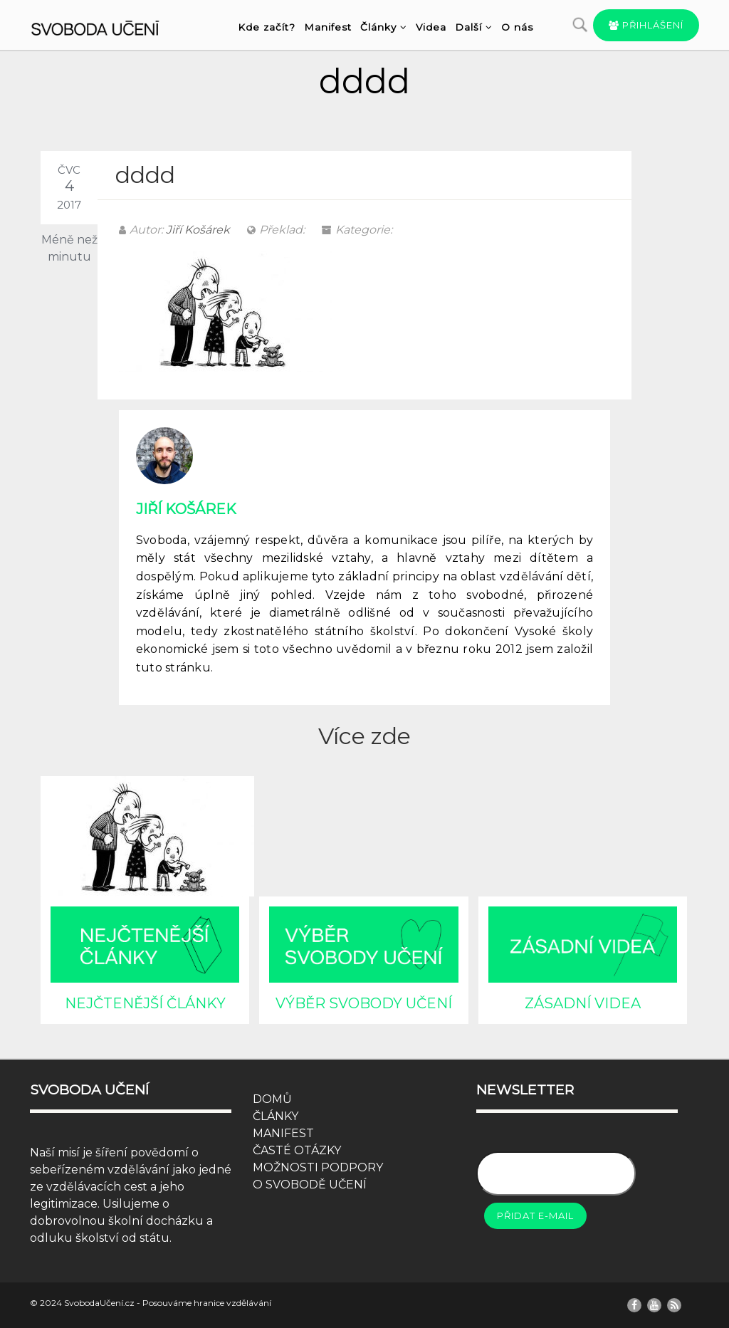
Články (383, 27)
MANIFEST (283, 1133)
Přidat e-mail (535, 1215)
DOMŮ (272, 1099)
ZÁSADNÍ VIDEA (583, 1003)
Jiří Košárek (198, 229)
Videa (431, 27)
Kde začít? (266, 27)
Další (474, 27)
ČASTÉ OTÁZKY (297, 1150)
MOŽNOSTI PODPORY (318, 1167)
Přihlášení (646, 25)
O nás (517, 27)
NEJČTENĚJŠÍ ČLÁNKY (145, 1003)
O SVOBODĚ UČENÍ (310, 1184)
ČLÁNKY (275, 1116)
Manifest (328, 27)
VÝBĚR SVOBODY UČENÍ (364, 1003)
